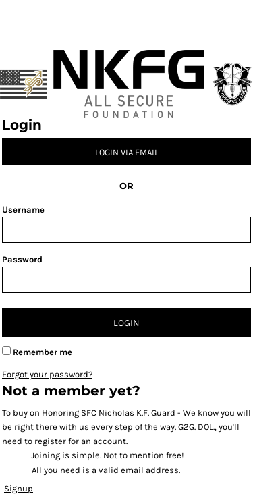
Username (23, 209)
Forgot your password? (47, 374)
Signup (18, 488)
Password (22, 259)
